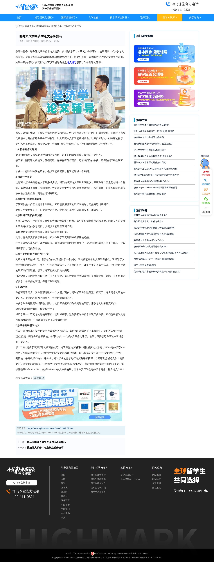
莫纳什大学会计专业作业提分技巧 (45, 447)
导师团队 (145, 17)
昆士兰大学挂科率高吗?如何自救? (149, 150)
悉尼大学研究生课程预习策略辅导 (150, 194)
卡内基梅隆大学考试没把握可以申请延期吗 (154, 234)
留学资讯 (29, 26)
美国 (63, 479)
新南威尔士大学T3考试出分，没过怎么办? (153, 144)
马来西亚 (65, 500)
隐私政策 (156, 488)
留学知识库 (170, 17)
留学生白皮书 (126, 475)
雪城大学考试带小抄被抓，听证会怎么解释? (154, 228)
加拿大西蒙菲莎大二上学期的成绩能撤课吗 (154, 259)
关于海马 (195, 17)
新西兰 (64, 496)
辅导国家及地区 (44, 17)
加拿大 (64, 488)
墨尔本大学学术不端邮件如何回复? (150, 162)
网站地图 (156, 475)
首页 (21, 26)
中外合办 (65, 513)
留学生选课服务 (98, 492)
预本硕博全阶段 (119, 17)
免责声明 (156, 483)
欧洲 (63, 517)
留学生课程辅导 (98, 475)
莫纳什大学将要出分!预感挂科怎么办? (152, 181)
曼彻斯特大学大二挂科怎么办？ (149, 221)
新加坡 (64, 492)
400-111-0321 (24, 496)
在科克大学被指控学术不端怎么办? (150, 215)
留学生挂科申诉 (98, 479)
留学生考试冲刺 (98, 488)
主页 (19, 17)
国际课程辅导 (69, 17)
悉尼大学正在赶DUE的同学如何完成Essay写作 (155, 169)
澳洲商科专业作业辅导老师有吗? (149, 137)
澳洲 (63, 483)
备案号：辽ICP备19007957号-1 (78, 553)
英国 (63, 475)
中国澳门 (65, 509)
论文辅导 (39, 378)
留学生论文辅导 (98, 483)
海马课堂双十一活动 (130, 479)
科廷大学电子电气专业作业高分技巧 (46, 442)
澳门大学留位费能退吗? (145, 265)
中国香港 (65, 505)
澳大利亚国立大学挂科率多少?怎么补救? (153, 156)
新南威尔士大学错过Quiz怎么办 (149, 240)
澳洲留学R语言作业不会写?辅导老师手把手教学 (156, 175)
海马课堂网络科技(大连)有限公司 (83, 557)
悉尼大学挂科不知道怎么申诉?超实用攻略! (154, 131)
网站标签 (156, 479)
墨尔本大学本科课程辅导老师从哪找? (151, 125)
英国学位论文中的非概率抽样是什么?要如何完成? (157, 271)
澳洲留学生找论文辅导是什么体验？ (151, 246)
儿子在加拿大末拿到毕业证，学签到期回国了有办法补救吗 (161, 253)
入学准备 (94, 17)
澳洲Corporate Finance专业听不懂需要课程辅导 (155, 187)
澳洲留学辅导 (42, 26)
